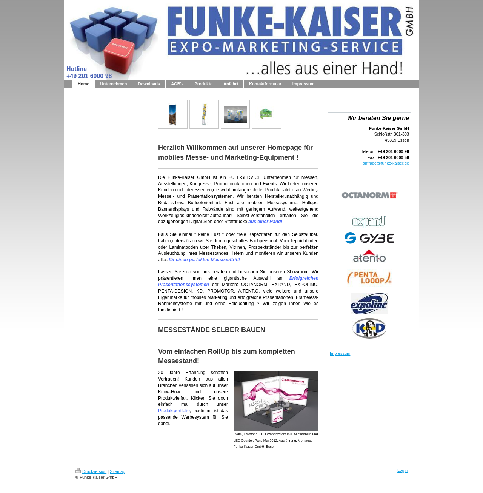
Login (402, 470)
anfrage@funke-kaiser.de (386, 163)
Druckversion (90, 471)
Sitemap (117, 471)
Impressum (340, 353)
